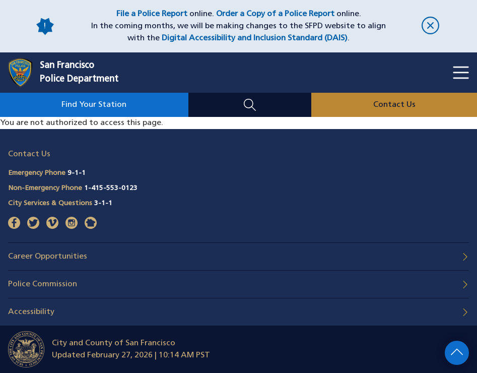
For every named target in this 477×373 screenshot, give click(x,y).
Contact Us (394, 105)
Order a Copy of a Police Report (275, 14)
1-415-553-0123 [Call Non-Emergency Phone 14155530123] (111, 188)
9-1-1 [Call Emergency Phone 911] (76, 173)
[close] (430, 26)
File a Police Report (151, 14)
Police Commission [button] (42, 284)
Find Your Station (93, 105)
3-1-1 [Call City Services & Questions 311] (103, 203)
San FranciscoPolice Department (79, 72)
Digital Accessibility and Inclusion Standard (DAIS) (255, 38)
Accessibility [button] (31, 312)
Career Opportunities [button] (47, 257)
